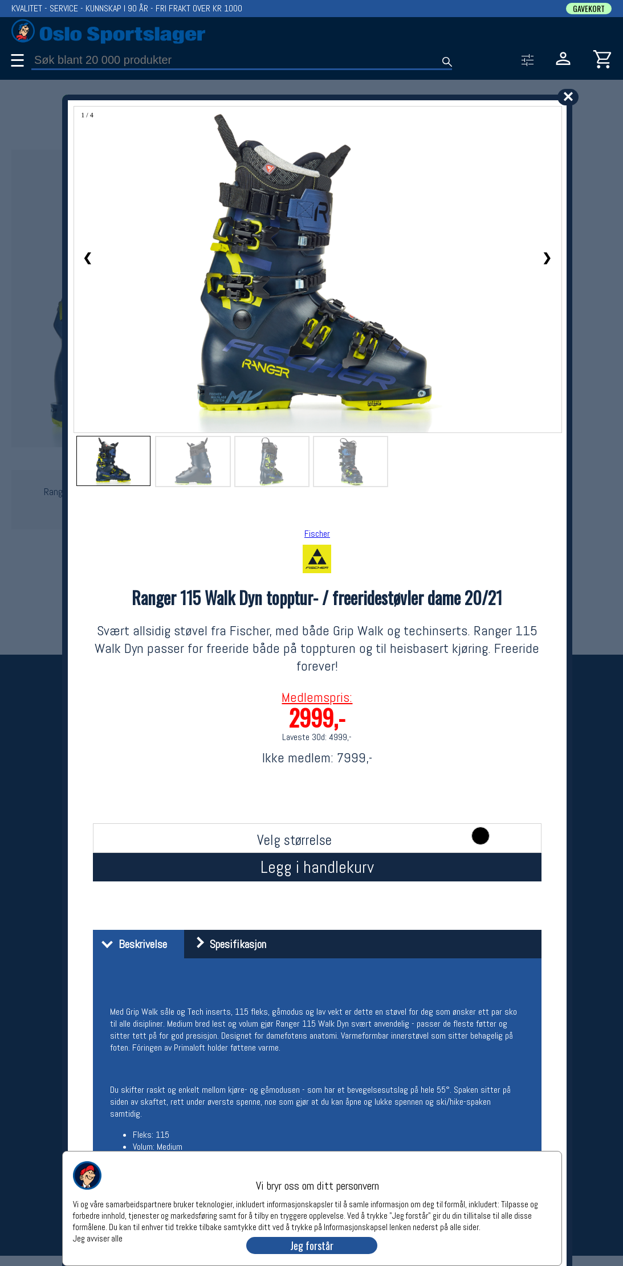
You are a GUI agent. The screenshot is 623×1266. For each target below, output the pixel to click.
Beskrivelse (131, 944)
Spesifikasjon (226, 944)
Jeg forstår (311, 1245)
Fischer (317, 534)
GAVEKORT (589, 8)
